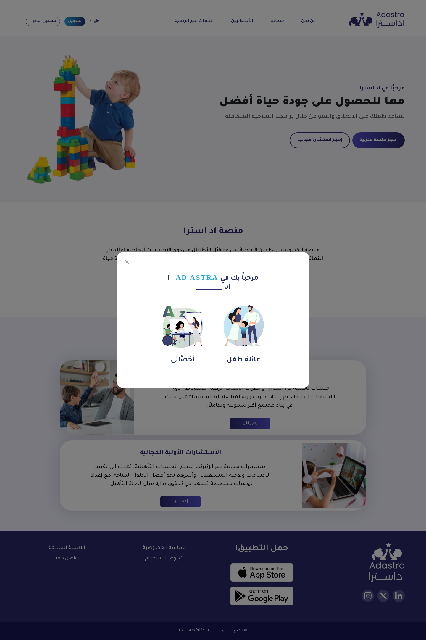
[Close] (126, 261)
